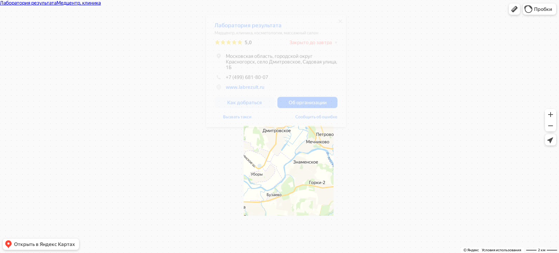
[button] (514, 9)
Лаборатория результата (248, 28)
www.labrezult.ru (245, 89)
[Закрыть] (340, 24)
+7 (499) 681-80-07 (241, 80)
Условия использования (501, 250)
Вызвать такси (237, 119)
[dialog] (276, 74)
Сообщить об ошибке (316, 119)
